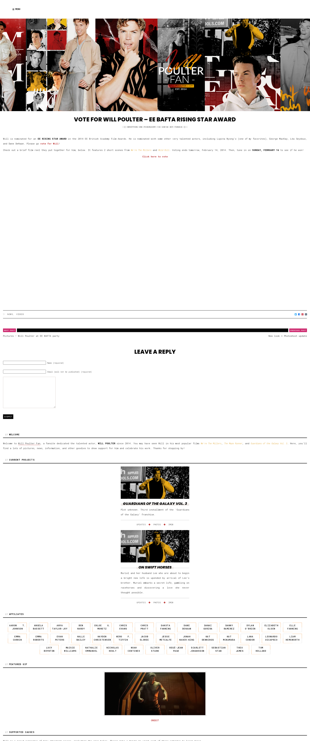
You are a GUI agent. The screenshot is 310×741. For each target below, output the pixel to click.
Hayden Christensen (102, 638)
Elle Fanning (292, 627)
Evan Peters (59, 638)
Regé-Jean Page (176, 649)
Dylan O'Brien (250, 627)
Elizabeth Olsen (271, 627)
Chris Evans (123, 627)
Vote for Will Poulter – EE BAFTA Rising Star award (155, 119)
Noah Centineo (134, 649)
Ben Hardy (81, 627)
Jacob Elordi (144, 638)
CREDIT (155, 720)
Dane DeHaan (186, 627)
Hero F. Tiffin (123, 638)
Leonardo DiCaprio (271, 638)
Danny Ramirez (229, 627)
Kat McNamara (229, 638)
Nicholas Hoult (112, 649)
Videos (20, 314)
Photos (157, 524)
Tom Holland (261, 649)
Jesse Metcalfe (165, 638)
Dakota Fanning (165, 627)
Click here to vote (155, 156)
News (10, 314)
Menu (16, 9)
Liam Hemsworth (293, 638)
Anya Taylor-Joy (59, 627)
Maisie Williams (70, 649)
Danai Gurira (207, 627)
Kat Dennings (208, 638)
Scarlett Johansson (197, 649)
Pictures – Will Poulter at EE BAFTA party (31, 335)
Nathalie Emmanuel (91, 649)
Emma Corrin (17, 638)
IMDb (171, 524)
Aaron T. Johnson (17, 627)
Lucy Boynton (49, 649)
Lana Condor (250, 638)
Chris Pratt (144, 627)
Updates (141, 524)
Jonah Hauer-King (186, 638)
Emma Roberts (38, 638)
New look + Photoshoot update (287, 335)
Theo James (240, 649)
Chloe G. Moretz (102, 627)
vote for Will (49, 143)
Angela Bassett (38, 627)
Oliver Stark (154, 649)
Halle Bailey (80, 638)
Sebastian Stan (218, 649)
